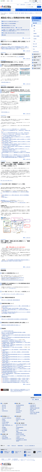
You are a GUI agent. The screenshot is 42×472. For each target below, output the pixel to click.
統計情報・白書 (5, 434)
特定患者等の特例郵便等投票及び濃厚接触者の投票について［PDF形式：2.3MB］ (16, 382)
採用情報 (3, 431)
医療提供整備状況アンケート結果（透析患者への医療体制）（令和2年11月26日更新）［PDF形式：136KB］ (16, 362)
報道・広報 (18, 403)
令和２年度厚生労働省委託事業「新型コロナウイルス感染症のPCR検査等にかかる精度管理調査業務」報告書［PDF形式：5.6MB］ (16, 369)
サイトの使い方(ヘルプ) (15, 460)
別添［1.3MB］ (4, 197)
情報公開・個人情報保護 (20, 434)
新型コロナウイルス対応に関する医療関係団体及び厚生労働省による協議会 (13, 332)
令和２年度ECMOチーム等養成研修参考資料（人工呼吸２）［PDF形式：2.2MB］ (16, 379)
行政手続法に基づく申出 (20, 438)
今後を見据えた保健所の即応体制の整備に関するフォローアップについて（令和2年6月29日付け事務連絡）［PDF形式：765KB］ (16, 313)
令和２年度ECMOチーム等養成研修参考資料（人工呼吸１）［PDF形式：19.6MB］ (16, 378)
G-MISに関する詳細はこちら (6, 82)
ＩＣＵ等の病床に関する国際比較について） (10, 339)
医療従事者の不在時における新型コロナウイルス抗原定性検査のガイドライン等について (15, 47)
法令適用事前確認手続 (19, 427)
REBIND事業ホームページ (5, 200)
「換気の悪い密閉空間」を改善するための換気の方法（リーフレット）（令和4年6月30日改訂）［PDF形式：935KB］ (16, 137)
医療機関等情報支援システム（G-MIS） (9, 25)
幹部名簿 (3, 419)
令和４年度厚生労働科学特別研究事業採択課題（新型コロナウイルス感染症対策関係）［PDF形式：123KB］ (16, 360)
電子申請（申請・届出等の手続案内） (21, 425)
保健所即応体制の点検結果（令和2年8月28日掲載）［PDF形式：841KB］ (14, 308)
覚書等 (17, 420)
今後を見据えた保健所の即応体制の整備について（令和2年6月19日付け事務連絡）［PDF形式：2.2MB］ (16, 310)
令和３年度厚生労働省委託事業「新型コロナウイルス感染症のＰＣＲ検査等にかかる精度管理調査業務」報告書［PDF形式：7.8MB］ (16, 372)
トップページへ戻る (27, 38)
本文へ (18, 4)
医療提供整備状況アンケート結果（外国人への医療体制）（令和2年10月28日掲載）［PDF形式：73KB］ (15, 352)
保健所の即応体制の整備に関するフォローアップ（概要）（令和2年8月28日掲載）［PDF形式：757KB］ (16, 306)
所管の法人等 (14, 445)
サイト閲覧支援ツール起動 (34, 2)
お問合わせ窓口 (22, 4)
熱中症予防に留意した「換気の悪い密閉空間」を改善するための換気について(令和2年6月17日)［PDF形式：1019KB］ (16, 142)
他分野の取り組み (36, 51)
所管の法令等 (18, 416)
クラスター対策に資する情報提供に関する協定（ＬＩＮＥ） (11, 135)
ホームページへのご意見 (31, 460)
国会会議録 (35, 62)
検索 (39, 6)
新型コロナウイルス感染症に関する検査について (11, 21)
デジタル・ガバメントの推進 (20, 435)
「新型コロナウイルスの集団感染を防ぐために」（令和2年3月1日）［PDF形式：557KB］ (16, 131)
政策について (36, 17)
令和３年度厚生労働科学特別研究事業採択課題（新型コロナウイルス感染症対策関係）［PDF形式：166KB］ (16, 357)
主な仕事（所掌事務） (5, 422)
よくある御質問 (28, 4)
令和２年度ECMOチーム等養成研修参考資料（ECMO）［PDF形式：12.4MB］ (15, 380)
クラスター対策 (19, 27)
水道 (34, 41)
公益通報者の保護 (19, 432)
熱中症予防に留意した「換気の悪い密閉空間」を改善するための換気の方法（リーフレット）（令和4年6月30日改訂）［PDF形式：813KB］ (16, 144)
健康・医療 (4, 405)
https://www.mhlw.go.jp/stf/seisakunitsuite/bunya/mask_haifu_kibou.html (12, 277)
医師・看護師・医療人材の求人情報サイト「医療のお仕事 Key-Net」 (14, 32)
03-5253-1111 (6, 469)
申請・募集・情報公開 (20, 423)
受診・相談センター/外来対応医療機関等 (9, 23)
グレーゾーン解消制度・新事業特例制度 (21, 431)
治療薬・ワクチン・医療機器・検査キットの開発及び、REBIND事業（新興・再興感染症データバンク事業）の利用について (16, 30)
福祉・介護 (35, 43)
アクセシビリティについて (6, 460)
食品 (34, 28)
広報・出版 (18, 409)
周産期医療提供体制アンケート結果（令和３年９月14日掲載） (12, 347)
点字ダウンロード (27, 2)
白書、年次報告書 (5, 437)
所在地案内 (4, 420)
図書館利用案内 (20, 445)
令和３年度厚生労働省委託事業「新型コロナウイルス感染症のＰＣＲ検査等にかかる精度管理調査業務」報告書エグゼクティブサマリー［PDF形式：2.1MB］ (16, 367)
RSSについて (23, 460)
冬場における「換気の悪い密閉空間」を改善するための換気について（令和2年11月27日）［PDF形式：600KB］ (16, 147)
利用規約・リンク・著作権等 (6, 459)
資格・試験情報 (4, 430)
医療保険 (35, 33)
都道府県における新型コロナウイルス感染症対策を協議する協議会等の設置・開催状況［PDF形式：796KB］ (16, 335)
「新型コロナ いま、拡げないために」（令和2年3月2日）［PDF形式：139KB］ (15, 134)
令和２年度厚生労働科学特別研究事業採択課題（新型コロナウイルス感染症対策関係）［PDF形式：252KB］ (16, 355)
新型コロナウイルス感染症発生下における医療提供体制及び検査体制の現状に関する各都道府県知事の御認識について (16, 338)
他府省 (9, 445)
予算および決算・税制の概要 (37, 65)
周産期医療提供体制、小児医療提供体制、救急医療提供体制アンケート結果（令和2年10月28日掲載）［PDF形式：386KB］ (16, 343)
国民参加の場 (39, 4)
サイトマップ (34, 4)
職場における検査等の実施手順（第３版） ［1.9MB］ (10, 48)
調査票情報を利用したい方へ (6, 438)
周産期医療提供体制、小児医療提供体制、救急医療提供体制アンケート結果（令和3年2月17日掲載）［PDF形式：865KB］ (16, 345)
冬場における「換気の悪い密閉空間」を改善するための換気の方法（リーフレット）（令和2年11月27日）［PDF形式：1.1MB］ (15, 149)
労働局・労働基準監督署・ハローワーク (7, 426)
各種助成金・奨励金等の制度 (37, 57)
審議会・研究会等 (33, 409)
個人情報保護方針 (15, 459)
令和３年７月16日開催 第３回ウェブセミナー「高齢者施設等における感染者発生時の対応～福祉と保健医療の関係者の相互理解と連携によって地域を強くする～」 (16, 157)
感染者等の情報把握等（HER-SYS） (9, 27)
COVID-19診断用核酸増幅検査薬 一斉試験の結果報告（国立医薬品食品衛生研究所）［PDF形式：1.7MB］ (16, 374)
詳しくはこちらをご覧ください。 (7, 180)
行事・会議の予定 (19, 410)
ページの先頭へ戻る (27, 58)
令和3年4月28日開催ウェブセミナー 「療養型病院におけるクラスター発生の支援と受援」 (16, 154)
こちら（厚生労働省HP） (20, 56)
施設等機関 (4, 427)
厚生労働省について (5, 416)
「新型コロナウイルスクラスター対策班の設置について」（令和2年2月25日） (14, 129)
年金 (3, 409)
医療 (34, 30)
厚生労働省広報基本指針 (20, 405)
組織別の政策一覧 (36, 54)
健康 (34, 25)
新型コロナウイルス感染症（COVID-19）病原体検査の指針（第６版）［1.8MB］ (15, 46)
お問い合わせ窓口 (22, 202)
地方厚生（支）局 (5, 423)
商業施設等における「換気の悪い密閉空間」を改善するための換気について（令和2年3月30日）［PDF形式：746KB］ (16, 140)
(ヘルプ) (40, 2)
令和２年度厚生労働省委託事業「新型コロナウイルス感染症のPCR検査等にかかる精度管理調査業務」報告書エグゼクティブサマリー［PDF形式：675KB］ (16, 364)
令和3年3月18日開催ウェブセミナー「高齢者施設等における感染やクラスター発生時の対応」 (16, 153)
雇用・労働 (35, 46)
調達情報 (17, 428)
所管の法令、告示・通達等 (20, 419)
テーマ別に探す (5, 403)
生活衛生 (35, 38)
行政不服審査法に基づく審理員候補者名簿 (21, 440)
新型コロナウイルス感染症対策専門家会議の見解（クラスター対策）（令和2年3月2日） (15, 132)
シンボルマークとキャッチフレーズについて (27, 459)
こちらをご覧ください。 (12, 288)
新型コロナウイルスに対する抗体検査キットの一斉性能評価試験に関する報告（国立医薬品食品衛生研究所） (16, 376)
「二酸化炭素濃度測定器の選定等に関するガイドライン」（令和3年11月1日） (14, 151)
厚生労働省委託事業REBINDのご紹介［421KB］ (9, 201)
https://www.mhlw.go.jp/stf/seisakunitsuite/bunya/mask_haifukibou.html (12, 279)
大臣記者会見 (18, 406)
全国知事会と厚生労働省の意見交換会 (7, 333)
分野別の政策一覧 (36, 20)
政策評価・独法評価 (37, 68)
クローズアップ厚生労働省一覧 (30, 445)
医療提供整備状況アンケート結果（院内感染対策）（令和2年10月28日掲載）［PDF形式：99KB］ (16, 350)
